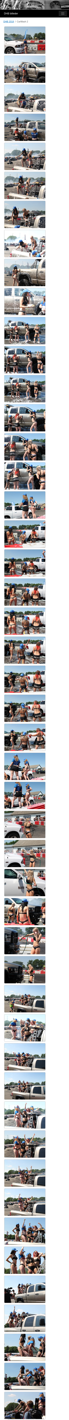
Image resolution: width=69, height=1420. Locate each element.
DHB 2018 (8, 21)
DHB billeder (11, 13)
